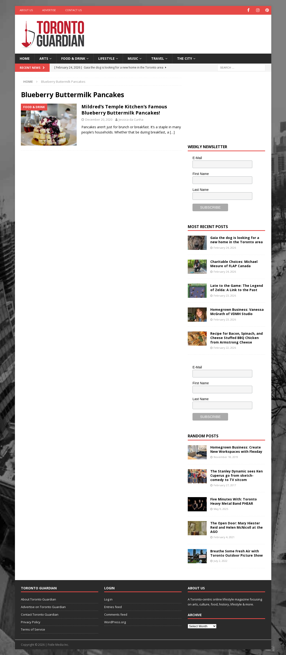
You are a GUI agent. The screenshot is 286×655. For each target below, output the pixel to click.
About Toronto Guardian (38, 599)
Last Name (200, 189)
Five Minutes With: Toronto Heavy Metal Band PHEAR (233, 500)
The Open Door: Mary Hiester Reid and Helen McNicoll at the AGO (236, 526)
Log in (108, 599)
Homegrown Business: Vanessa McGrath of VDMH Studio (237, 311)
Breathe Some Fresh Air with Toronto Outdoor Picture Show (236, 552)
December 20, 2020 (98, 119)
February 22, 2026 (225, 347)
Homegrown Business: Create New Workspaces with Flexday (236, 448)
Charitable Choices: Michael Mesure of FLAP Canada (234, 263)
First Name (200, 173)
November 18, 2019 (226, 456)
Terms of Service (33, 629)
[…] (172, 132)
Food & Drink (73, 58)
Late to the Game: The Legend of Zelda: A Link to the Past (236, 287)
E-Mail (197, 158)
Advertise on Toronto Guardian (43, 606)
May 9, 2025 (221, 508)
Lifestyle (106, 58)
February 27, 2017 (225, 485)
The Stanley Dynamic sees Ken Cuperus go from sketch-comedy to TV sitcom (236, 474)
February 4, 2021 (224, 537)
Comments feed (115, 614)
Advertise (49, 10)
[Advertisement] (188, 29)
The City (184, 58)
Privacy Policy (30, 621)
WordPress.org (115, 621)
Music (133, 58)
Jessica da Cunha (131, 119)
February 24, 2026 (225, 247)
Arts (43, 58)
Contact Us (73, 10)
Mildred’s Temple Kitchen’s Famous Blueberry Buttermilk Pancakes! (124, 109)
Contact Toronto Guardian (39, 614)
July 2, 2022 (220, 560)
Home (25, 58)
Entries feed (113, 606)
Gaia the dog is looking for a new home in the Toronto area (236, 239)
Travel (157, 58)
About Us (26, 10)
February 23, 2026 (225, 295)
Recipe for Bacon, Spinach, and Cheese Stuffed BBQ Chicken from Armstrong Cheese (236, 337)
